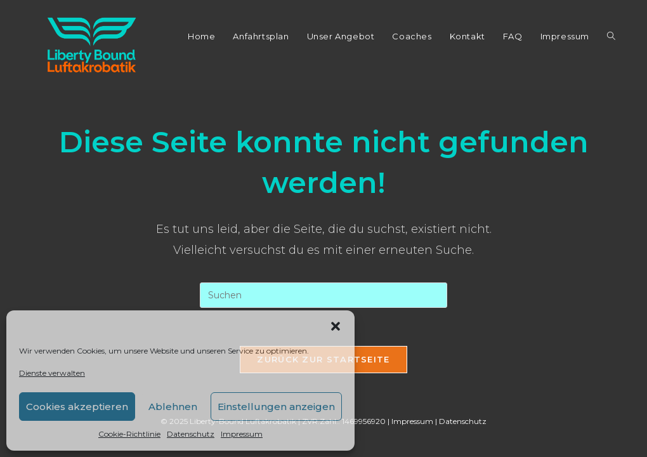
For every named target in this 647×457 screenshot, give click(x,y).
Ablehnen (172, 407)
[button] (335, 326)
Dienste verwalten (52, 373)
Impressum (242, 434)
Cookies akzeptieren (77, 407)
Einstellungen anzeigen (276, 407)
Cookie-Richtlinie (129, 434)
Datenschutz (190, 434)
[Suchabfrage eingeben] (323, 295)
